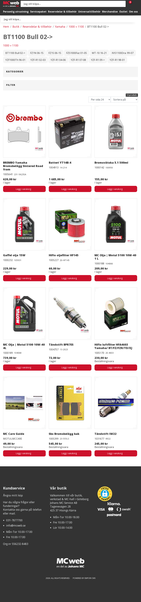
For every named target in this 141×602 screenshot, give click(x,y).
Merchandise (110, 11)
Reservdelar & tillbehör (62, 11)
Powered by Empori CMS (84, 578)
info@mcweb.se (16, 525)
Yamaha (60, 26)
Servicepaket (38, 11)
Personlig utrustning (16, 11)
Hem (6, 26)
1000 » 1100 (76, 26)
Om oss (133, 11)
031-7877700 (14, 520)
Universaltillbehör (89, 11)
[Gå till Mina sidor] (135, 4)
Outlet (123, 11)
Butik (15, 26)
